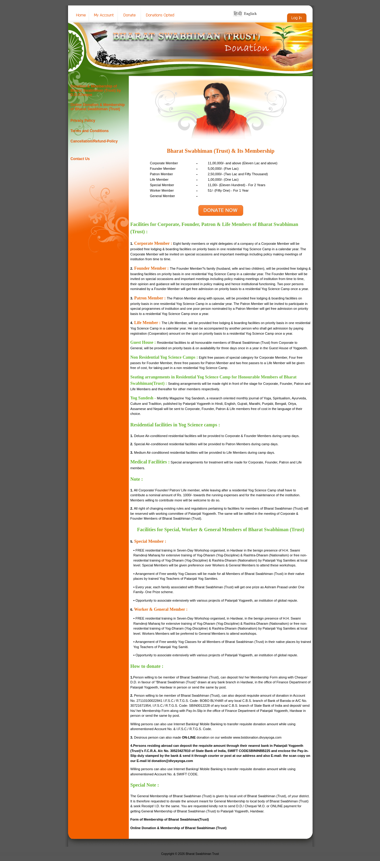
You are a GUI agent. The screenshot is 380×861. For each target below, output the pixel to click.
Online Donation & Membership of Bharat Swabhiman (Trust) (97, 107)
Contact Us (80, 159)
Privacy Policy (82, 120)
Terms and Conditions (89, 131)
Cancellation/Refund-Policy (94, 141)
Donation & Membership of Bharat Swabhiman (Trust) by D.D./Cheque (95, 90)
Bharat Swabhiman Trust (202, 854)
